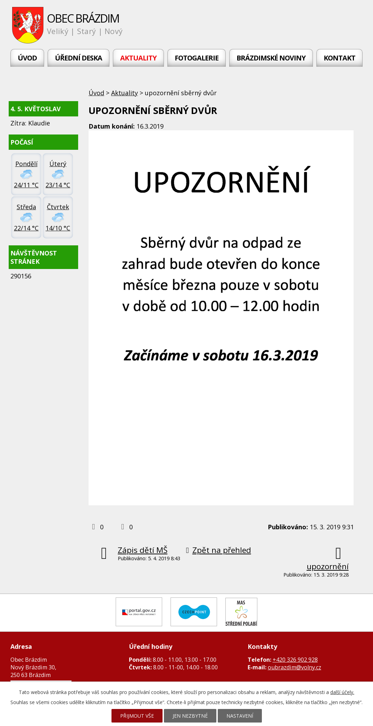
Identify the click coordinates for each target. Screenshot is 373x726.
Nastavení (239, 715)
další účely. (342, 692)
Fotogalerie (196, 58)
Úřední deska (78, 58)
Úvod (27, 58)
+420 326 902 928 (295, 659)
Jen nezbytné (190, 715)
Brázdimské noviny (271, 58)
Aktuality (138, 58)
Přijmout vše (137, 715)
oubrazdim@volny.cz (294, 667)
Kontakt (339, 58)
